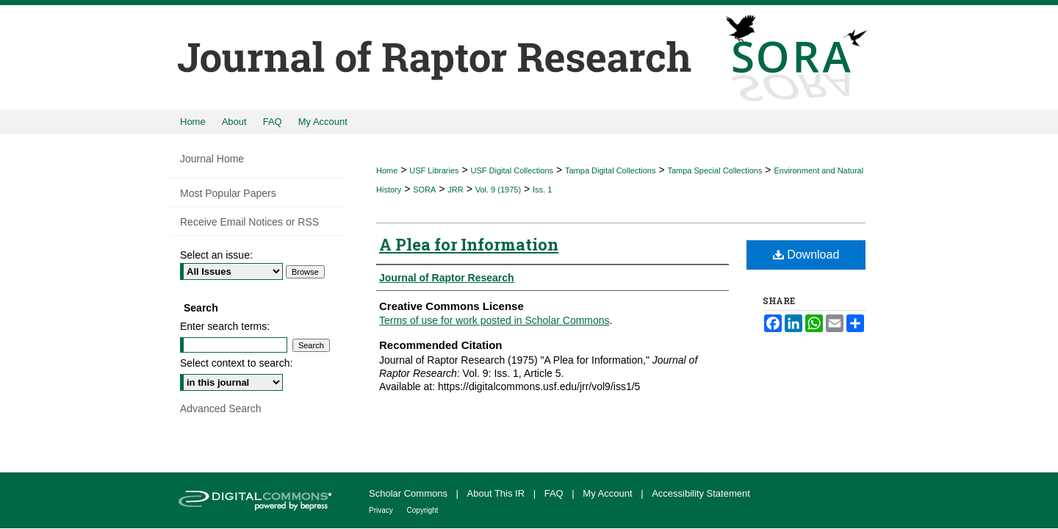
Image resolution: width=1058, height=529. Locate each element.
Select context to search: (236, 363)
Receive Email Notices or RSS (249, 222)
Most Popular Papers (228, 193)
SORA (424, 189)
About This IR (497, 493)
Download (806, 254)
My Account (609, 493)
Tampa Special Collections (714, 170)
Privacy (382, 510)
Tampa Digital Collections (610, 170)
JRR (455, 189)
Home (386, 170)
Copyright (423, 510)
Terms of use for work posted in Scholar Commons (494, 320)
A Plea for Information (468, 244)
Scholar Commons (409, 493)
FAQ (555, 493)
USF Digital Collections (512, 170)
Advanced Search (221, 408)
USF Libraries (433, 170)
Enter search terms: (225, 326)
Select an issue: (216, 255)
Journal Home (212, 159)
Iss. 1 (542, 189)
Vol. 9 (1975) (498, 189)
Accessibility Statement (701, 493)
